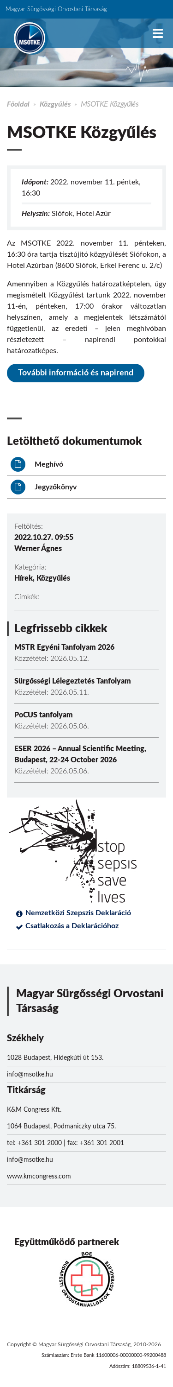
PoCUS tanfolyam (43, 715)
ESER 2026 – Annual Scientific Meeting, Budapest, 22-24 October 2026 (80, 754)
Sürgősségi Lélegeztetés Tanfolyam (72, 681)
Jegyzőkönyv (44, 487)
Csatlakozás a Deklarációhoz (72, 926)
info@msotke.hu (30, 1074)
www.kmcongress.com (39, 1176)
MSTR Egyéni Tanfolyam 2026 (64, 647)
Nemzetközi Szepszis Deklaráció (78, 913)
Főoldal (18, 104)
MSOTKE (29, 38)
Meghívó (37, 464)
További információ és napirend (75, 373)
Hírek (23, 578)
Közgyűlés (55, 104)
